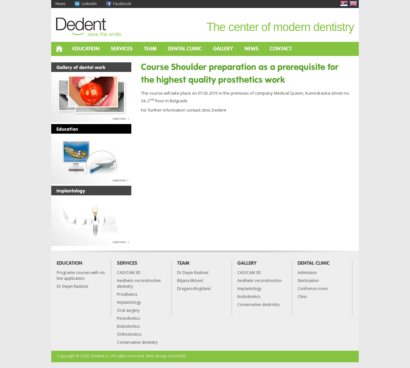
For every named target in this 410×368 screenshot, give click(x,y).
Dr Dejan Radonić (72, 286)
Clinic (302, 296)
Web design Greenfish (166, 356)
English (353, 4)
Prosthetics (127, 294)
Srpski (344, 4)
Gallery (223, 48)
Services (122, 48)
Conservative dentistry (137, 342)
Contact (281, 48)
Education (86, 48)
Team (150, 48)
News (60, 3)
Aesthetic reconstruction (259, 280)
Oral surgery (128, 310)
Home (59, 49)
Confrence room (313, 288)
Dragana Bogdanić (194, 288)
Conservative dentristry (258, 304)
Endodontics (128, 326)
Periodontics (128, 318)
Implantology (129, 302)
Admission (307, 272)
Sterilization (308, 280)
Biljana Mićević (190, 280)
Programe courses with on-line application (81, 275)
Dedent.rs (100, 356)
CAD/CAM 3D (129, 272)
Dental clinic (185, 48)
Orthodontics (129, 334)
